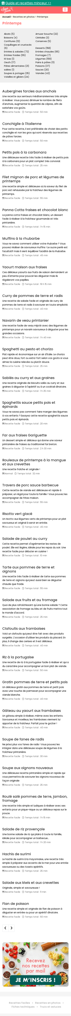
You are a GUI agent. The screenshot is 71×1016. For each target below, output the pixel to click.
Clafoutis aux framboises (23, 628)
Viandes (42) (43, 73)
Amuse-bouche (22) (47, 33)
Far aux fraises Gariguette (24, 435)
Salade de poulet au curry (24, 538)
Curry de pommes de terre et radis (32, 295)
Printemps (42, 16)
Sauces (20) (42, 69)
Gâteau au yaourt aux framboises (31, 710)
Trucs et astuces (50, 1007)
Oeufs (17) (9, 62)
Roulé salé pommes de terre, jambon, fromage (34, 798)
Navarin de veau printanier (25, 320)
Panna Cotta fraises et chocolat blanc (35, 209)
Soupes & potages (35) (17, 73)
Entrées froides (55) (15, 55)
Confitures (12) (12, 41)
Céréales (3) (42, 37)
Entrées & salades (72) (16, 51)
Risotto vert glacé (17, 513)
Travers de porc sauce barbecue (30, 485)
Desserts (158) (43, 48)
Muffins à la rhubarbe (21, 238)
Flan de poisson (15, 903)
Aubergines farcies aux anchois (29, 91)
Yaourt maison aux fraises (24, 267)
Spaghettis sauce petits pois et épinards (28, 404)
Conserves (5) (43, 41)
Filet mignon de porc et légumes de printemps (33, 179)
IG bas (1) (9, 58)
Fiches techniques (23, 1007)
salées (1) (9, 69)
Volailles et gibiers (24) (16, 76)
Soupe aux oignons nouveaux (27, 767)
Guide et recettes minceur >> (28, 3)
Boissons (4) (10, 37)
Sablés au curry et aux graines (28, 377)
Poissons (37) (43, 65)
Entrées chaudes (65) (47, 51)
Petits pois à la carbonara (24, 152)
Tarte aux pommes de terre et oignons (28, 569)
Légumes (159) (44, 58)
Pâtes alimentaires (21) (16, 65)
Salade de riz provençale (23, 829)
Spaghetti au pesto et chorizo (27, 349)
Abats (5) (9, 33)
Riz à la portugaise (18, 657)
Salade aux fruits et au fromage (29, 600)
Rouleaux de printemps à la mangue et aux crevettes (34, 462)
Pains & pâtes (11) (45, 62)
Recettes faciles (19, 1003)
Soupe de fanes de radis (23, 739)
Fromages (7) (43, 55)
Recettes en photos (24, 16)
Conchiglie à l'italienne (22, 123)
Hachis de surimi (16, 854)
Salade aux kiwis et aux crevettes (30, 882)
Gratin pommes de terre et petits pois (35, 682)
